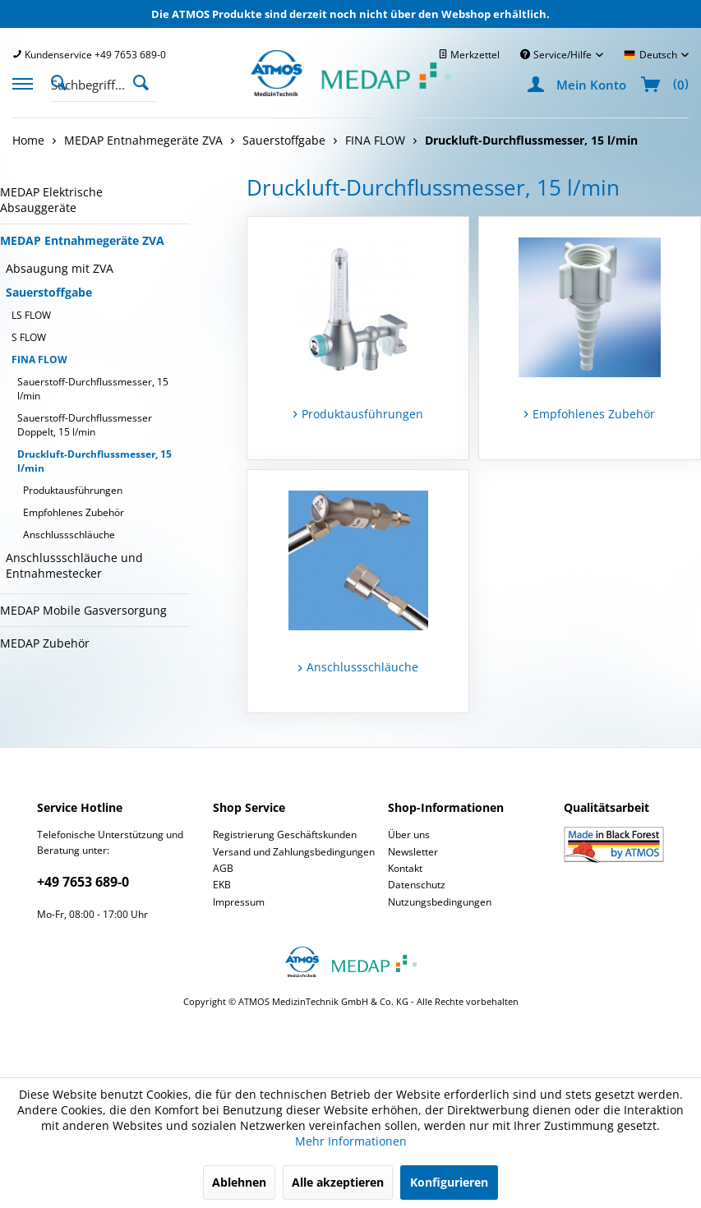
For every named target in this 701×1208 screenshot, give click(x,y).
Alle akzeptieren (338, 1182)
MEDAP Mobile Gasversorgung (83, 610)
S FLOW (29, 337)
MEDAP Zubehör (45, 643)
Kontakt (405, 868)
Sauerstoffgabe (49, 292)
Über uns (409, 834)
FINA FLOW (39, 360)
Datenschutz (416, 885)
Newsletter (413, 852)
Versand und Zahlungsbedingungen (294, 852)
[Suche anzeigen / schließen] (63, 81)
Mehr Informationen (351, 1141)
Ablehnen (239, 1182)
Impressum (239, 902)
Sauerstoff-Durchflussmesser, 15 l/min (92, 389)
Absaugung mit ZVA (59, 268)
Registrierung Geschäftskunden (285, 834)
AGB (223, 868)
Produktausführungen (72, 490)
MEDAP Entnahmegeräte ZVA (82, 240)
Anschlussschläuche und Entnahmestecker (74, 565)
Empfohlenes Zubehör (73, 512)
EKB (222, 885)
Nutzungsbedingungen (439, 902)
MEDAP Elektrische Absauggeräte (51, 199)
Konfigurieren (449, 1182)
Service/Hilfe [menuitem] (557, 55)
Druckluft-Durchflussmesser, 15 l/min (94, 461)
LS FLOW (31, 315)
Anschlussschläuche (69, 535)
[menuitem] (89, 54)
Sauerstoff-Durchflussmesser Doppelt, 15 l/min (84, 425)
